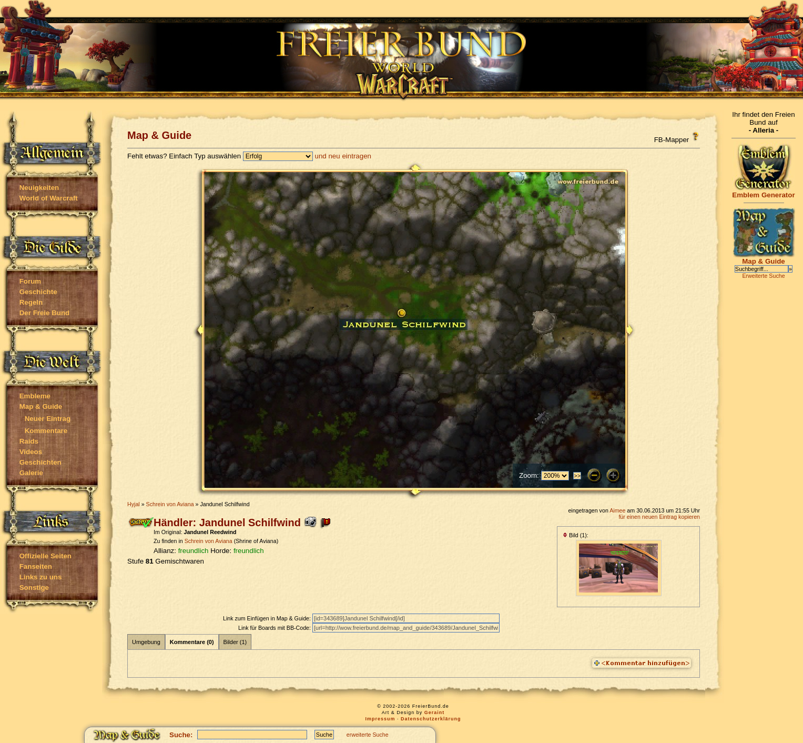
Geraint (434, 712)
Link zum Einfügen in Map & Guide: (267, 618)
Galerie (31, 473)
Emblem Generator (763, 192)
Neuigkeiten (39, 188)
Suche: (180, 735)
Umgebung (146, 642)
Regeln (31, 302)
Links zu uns (40, 577)
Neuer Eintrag (47, 419)
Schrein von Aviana (170, 504)
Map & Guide (40, 406)
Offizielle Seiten (45, 556)
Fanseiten (35, 566)
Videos (30, 452)
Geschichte (38, 292)
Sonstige (34, 587)
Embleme (34, 396)
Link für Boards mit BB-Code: (275, 628)
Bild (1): (575, 535)
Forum (30, 281)
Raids (28, 441)
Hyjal (133, 504)
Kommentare (46, 431)
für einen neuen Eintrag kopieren (659, 517)
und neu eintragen (343, 156)
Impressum (380, 718)
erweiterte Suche (368, 734)
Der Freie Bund (44, 313)
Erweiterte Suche (763, 276)
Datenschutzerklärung (431, 718)
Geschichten (40, 462)
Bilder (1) (235, 642)
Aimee (617, 510)
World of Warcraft (48, 198)
